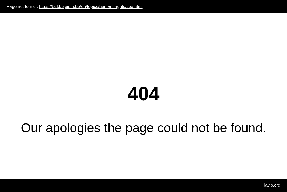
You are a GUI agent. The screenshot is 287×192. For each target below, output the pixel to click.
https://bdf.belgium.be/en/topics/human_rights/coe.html (91, 6)
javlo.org (272, 185)
